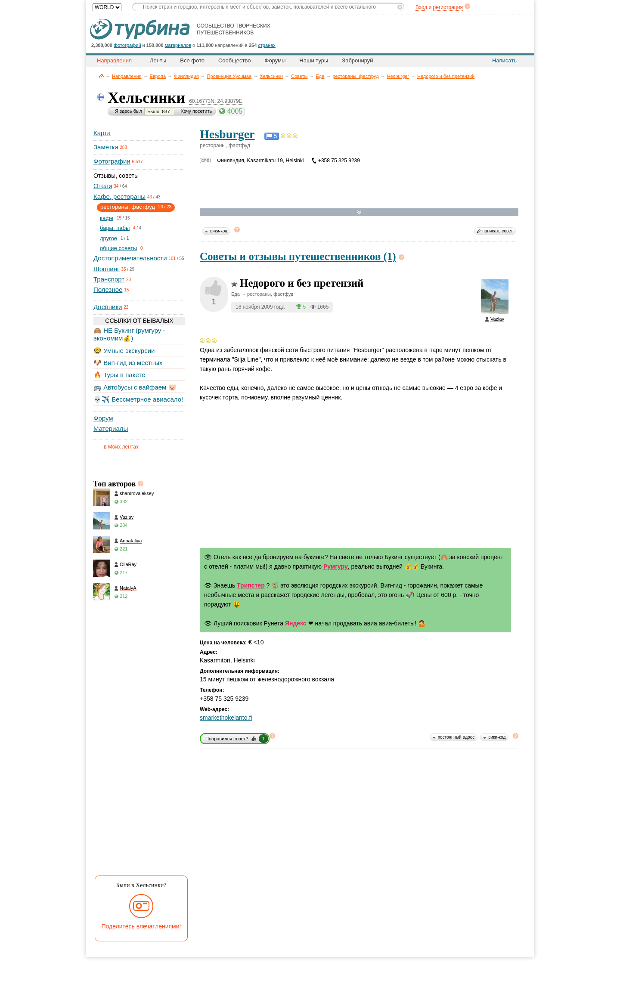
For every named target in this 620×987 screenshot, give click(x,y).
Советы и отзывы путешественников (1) (298, 256)
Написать (504, 60)
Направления (127, 76)
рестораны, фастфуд (355, 76)
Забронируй (357, 60)
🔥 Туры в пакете (119, 374)
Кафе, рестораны (119, 196)
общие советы (118, 248)
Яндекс (296, 623)
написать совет (497, 231)
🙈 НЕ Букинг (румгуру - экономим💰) (129, 334)
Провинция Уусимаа (229, 76)
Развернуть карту (359, 212)
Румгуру (335, 566)
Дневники (107, 306)
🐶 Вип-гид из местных (127, 362)
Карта (102, 132)
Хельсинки (271, 76)
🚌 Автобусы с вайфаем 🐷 (135, 387)
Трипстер (251, 585)
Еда (320, 76)
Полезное (107, 289)
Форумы (275, 60)
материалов (178, 45)
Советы (299, 76)
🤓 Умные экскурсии (124, 350)
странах (266, 45)
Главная (101, 76)
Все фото (192, 60)
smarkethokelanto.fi (226, 717)
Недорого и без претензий (445, 76)
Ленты (158, 60)
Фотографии (111, 161)
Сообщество (234, 60)
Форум (103, 418)
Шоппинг (106, 268)
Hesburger (398, 76)
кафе (106, 218)
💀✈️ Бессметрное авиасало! (138, 399)
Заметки (105, 147)
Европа (158, 76)
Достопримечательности (130, 258)
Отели (102, 185)
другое (108, 238)
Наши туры (313, 60)
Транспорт (108, 279)
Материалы (110, 428)
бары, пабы (115, 228)
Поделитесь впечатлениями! (141, 926)
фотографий (127, 45)
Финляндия (186, 76)
